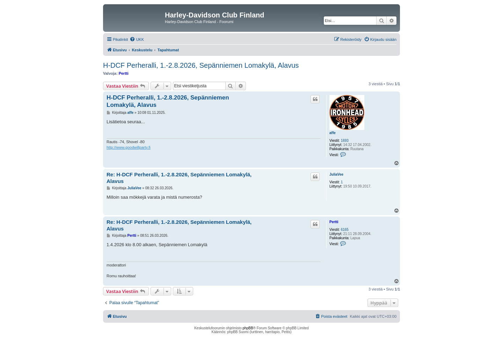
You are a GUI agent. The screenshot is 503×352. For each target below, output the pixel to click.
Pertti (124, 73)
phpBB (248, 328)
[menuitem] (137, 39)
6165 (345, 230)
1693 (345, 140)
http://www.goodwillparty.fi (129, 147)
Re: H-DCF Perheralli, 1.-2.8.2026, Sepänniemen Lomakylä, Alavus (179, 177)
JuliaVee (336, 174)
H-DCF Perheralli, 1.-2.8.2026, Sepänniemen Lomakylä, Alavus (201, 65)
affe (332, 133)
